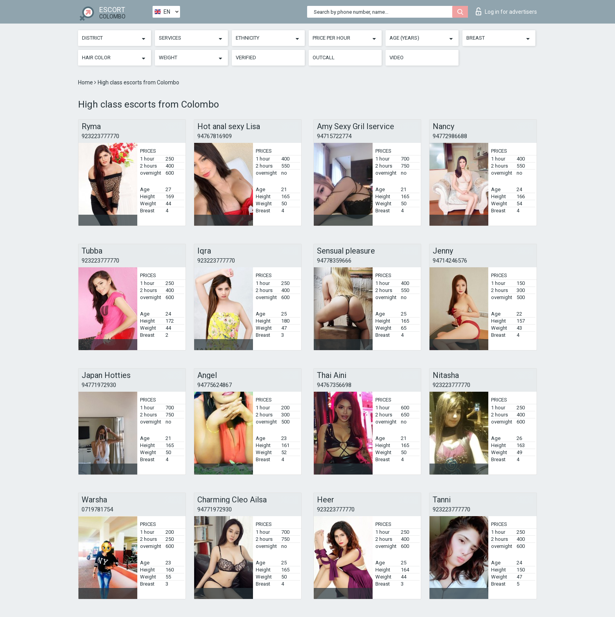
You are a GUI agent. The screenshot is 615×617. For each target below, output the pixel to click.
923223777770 (100, 136)
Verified (246, 57)
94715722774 (334, 136)
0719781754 (97, 509)
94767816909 (214, 136)
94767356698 (334, 385)
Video (396, 57)
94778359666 (334, 260)
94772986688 (450, 136)
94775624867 (214, 385)
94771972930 (99, 385)
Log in (506, 11)
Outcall (324, 57)
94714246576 (450, 260)
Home (86, 82)
